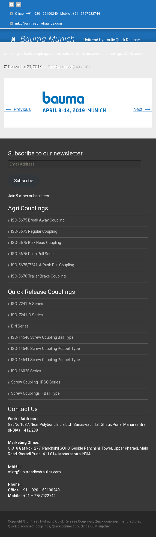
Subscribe (23, 180)
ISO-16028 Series (26, 371)
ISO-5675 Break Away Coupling (38, 220)
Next (142, 109)
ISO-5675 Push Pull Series (33, 254)
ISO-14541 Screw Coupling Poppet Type (45, 360)
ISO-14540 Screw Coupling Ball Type (42, 337)
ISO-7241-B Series (27, 315)
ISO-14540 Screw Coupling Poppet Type (45, 348)
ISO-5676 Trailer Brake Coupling (38, 276)
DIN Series (20, 326)
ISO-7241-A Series (27, 304)
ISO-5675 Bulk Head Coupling (36, 242)
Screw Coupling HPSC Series (35, 382)
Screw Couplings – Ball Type (35, 393)
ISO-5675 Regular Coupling (34, 231)
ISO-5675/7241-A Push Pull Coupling (42, 265)
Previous (17, 109)
